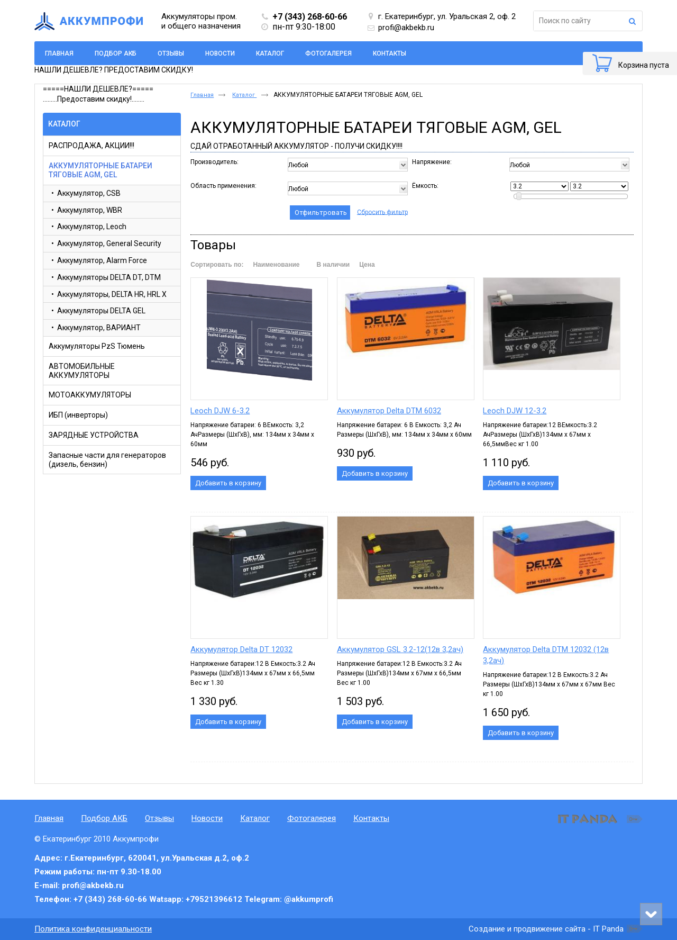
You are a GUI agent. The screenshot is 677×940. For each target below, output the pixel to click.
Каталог (64, 124)
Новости (207, 818)
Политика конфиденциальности (93, 929)
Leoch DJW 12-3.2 (514, 410)
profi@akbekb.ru (406, 27)
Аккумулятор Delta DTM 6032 (389, 410)
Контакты (371, 818)
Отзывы (159, 818)
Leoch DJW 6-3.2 (220, 410)
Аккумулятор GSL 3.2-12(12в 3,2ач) (400, 649)
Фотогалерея (311, 818)
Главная (202, 95)
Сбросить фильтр (382, 211)
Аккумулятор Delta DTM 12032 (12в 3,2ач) (546, 655)
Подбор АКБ (104, 818)
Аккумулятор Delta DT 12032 (241, 649)
